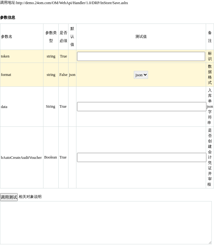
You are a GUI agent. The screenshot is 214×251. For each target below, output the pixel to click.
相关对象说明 (30, 196)
